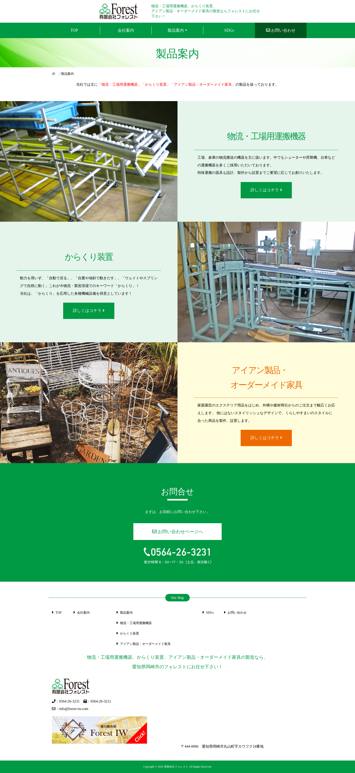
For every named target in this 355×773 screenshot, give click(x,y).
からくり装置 (127, 633)
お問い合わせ (234, 612)
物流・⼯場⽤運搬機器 (133, 623)
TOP (56, 612)
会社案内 (81, 612)
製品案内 (176, 30)
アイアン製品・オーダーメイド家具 (143, 644)
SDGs (207, 612)
